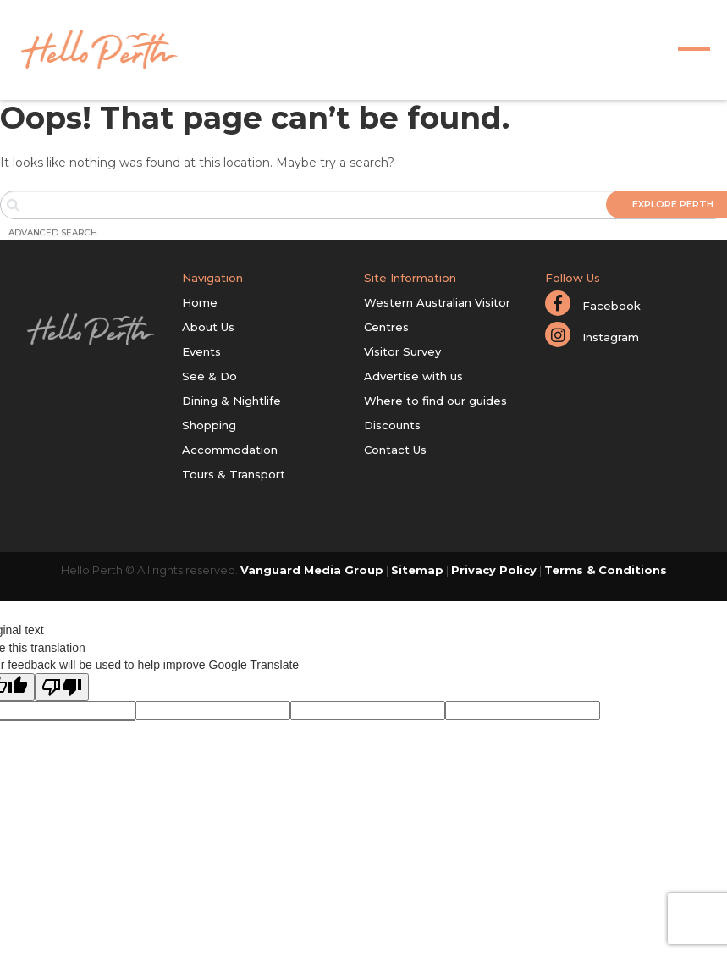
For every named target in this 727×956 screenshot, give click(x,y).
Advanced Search (52, 232)
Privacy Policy (494, 570)
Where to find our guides (435, 400)
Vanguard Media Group (311, 570)
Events (201, 351)
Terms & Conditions (605, 570)
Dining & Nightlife (231, 400)
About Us (208, 327)
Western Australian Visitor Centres (437, 315)
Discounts (392, 425)
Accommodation (230, 449)
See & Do (209, 376)
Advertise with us (413, 376)
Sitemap (417, 570)
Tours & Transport (233, 474)
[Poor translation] (62, 687)
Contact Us (395, 449)
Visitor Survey (402, 351)
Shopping (209, 425)
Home (200, 302)
